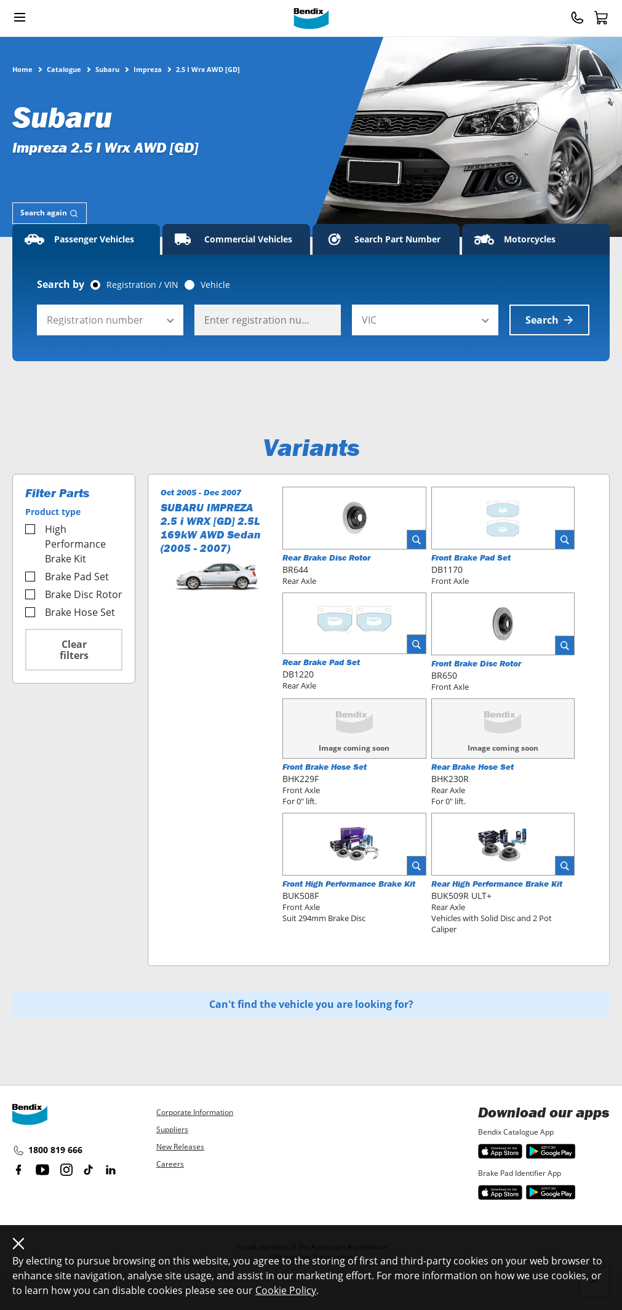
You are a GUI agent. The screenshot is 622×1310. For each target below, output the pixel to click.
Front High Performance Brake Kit (348, 884)
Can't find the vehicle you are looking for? (311, 1004)
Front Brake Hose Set (324, 767)
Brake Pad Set (67, 576)
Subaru (107, 69)
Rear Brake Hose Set (472, 767)
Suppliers (172, 1129)
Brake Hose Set (70, 612)
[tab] (49, 213)
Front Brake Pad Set (471, 557)
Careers (170, 1164)
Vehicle (215, 284)
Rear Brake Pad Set (321, 662)
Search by (60, 284)
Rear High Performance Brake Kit (496, 884)
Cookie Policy (285, 1290)
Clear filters (74, 649)
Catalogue (64, 69)
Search (549, 320)
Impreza (148, 69)
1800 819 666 (47, 1150)
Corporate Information (194, 1112)
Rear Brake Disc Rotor (326, 557)
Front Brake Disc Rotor (476, 663)
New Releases (180, 1146)
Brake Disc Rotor (73, 594)
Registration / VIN (142, 284)
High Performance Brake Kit (65, 543)
